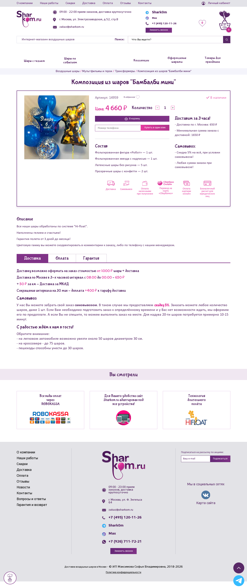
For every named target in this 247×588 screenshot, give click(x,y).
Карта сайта (205, 509)
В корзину (132, 120)
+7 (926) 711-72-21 (125, 547)
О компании (25, 3)
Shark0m (162, 12)
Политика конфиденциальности (123, 578)
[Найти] (175, 41)
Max (158, 18)
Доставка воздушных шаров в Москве (85, 573)
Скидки (70, 3)
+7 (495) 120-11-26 (171, 23)
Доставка (88, 3)
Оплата (108, 3)
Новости (23, 493)
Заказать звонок (166, 31)
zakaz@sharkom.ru (80, 27)
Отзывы (125, 3)
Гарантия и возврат (32, 510)
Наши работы (49, 3)
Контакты (144, 3)
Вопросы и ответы (31, 504)
